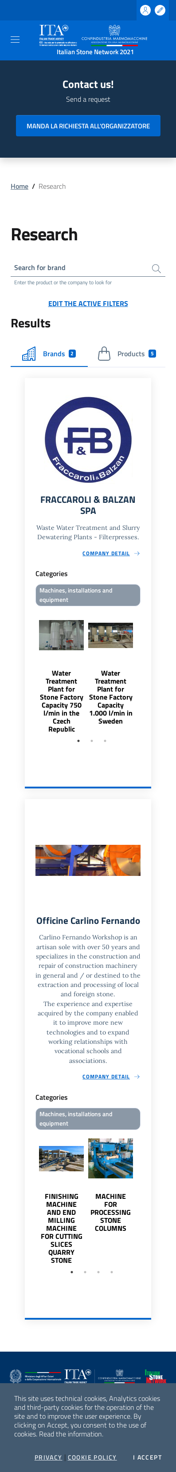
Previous (28, 671)
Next (147, 671)
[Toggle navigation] (15, 39)
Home (19, 186)
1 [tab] (78, 740)
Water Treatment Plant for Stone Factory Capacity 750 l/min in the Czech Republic (61, 701)
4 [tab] (111, 1272)
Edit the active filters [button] (88, 303)
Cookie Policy (92, 1457)
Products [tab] (126, 353)
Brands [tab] (49, 353)
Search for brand (40, 267)
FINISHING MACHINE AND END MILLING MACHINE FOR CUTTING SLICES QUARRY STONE (61, 1228)
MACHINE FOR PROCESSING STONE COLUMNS (110, 1212)
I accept (147, 1457)
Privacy (49, 1457)
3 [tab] (105, 740)
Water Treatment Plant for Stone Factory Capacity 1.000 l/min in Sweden (111, 697)
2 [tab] (91, 740)
